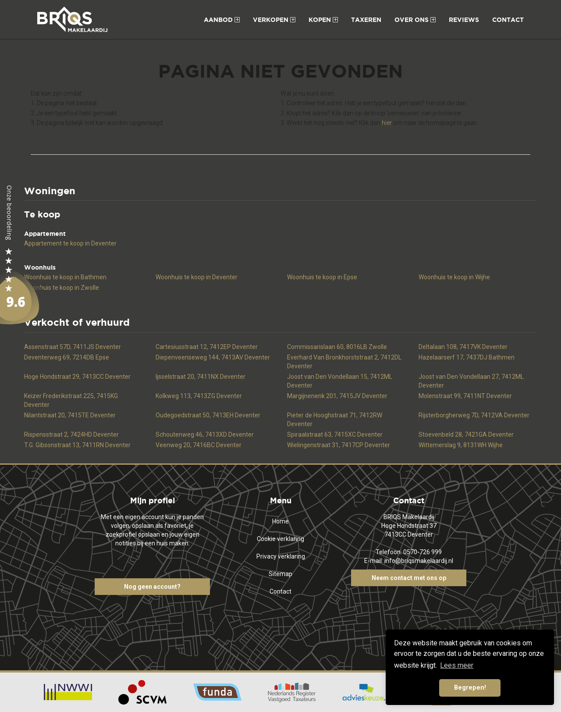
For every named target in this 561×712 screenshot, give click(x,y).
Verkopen (274, 19)
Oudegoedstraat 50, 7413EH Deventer (208, 415)
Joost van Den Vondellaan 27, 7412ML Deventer (471, 381)
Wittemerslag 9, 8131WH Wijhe (461, 445)
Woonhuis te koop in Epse (322, 277)
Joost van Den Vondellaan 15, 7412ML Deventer (339, 381)
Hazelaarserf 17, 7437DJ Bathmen (467, 357)
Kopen (323, 19)
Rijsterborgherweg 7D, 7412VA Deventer (474, 415)
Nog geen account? (152, 586)
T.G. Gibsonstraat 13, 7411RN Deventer (77, 445)
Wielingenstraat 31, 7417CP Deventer (338, 445)
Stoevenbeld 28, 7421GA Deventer (466, 434)
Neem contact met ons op (409, 577)
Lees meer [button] (456, 665)
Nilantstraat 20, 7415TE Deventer (70, 415)
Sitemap (280, 573)
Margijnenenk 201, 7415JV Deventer (337, 395)
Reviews (464, 19)
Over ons (415, 19)
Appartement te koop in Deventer (70, 243)
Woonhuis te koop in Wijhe (454, 277)
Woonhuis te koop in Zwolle (61, 287)
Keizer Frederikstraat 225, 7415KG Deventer (71, 400)
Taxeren (366, 19)
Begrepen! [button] (470, 687)
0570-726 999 (422, 551)
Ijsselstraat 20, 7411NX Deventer (200, 376)
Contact (508, 19)
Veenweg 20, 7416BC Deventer (198, 445)
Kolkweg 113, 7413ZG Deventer (199, 395)
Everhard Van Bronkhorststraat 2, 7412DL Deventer (344, 362)
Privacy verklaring (280, 556)
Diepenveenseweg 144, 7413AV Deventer (213, 357)
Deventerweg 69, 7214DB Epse (66, 357)
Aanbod (222, 19)
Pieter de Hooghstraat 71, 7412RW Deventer (334, 419)
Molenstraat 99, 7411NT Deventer (465, 395)
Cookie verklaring (280, 538)
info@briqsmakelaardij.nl (418, 560)
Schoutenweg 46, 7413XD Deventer (205, 434)
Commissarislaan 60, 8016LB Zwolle (337, 346)
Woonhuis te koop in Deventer (197, 277)
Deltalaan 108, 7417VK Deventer (463, 346)
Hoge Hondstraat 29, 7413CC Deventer (77, 376)
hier (387, 122)
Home (280, 521)
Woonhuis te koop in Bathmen (65, 277)
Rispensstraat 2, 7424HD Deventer (71, 434)
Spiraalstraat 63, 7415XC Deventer (335, 434)
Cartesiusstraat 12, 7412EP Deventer (207, 346)
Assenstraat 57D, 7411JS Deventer (72, 346)
